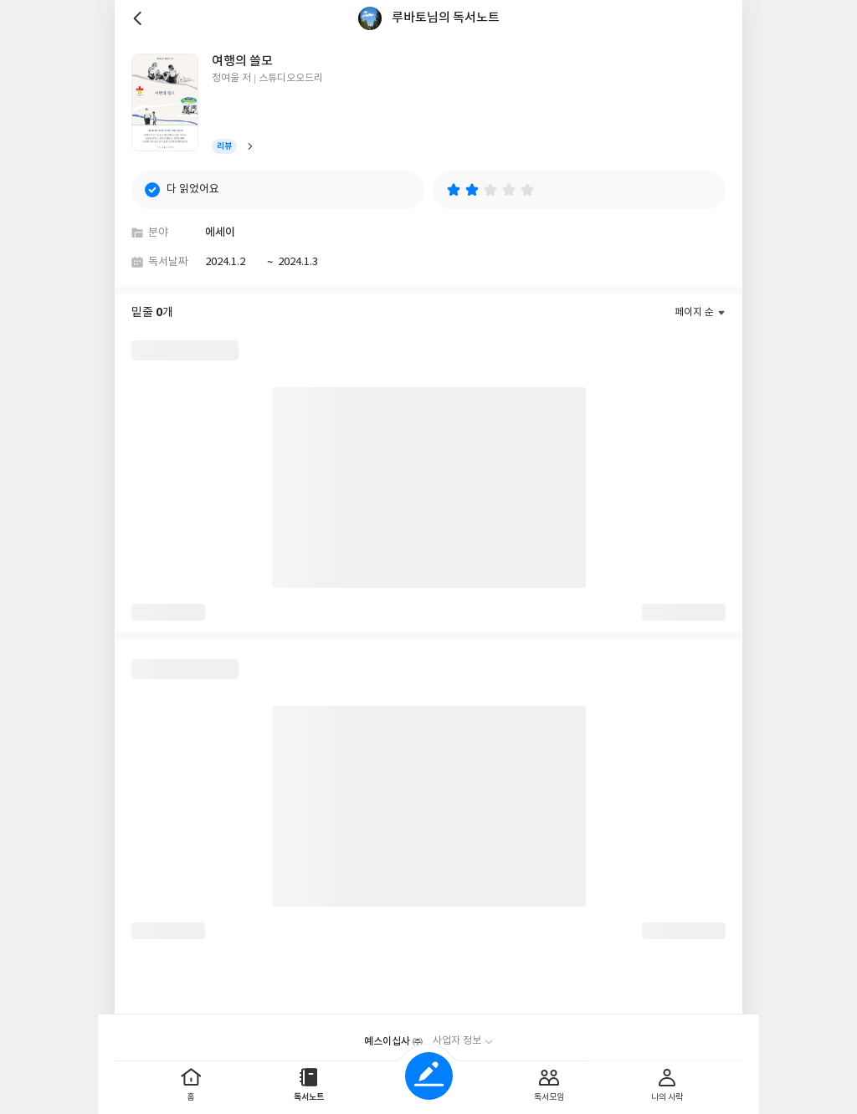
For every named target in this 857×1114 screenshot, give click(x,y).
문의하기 (495, 1035)
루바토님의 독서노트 (446, 18)
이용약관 (446, 1035)
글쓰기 (429, 1076)
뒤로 (139, 18)
